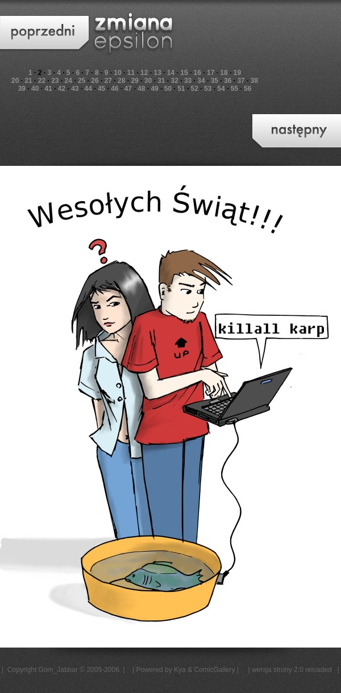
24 (68, 81)
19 (237, 73)
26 (94, 81)
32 (174, 81)
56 (247, 89)
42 (61, 89)
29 (134, 81)
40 (35, 89)
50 (168, 89)
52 (194, 89)
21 (28, 81)
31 (161, 81)
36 (227, 81)
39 (22, 89)
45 (101, 89)
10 (117, 73)
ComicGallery (214, 670)
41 (48, 89)
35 (214, 81)
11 (131, 73)
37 (240, 81)
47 (128, 89)
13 (157, 73)
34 (201, 81)
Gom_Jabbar (58, 670)
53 (207, 89)
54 (220, 89)
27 (108, 81)
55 (234, 89)
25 (81, 81)
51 (181, 89)
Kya (180, 670)
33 (188, 81)
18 (223, 73)
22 (41, 81)
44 (88, 89)
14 (170, 73)
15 (184, 73)
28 (121, 81)
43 (74, 89)
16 (197, 73)
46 (114, 89)
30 (148, 81)
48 (141, 89)
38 (254, 81)
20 (15, 81)
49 (154, 89)
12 (144, 73)
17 (210, 73)
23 (55, 81)
